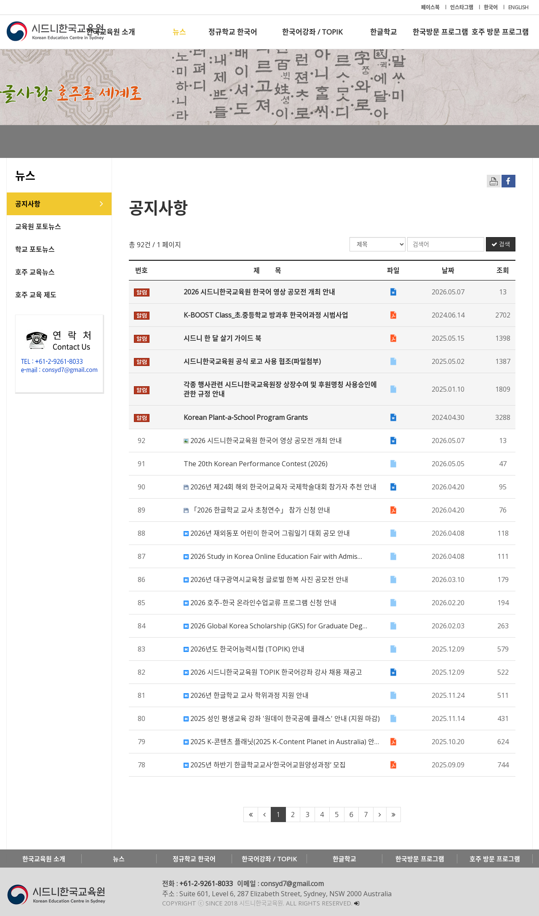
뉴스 (179, 32)
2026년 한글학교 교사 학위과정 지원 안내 (246, 695)
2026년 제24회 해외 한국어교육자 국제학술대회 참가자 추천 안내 (280, 486)
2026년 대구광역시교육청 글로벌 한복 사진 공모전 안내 (266, 579)
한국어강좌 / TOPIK (312, 32)
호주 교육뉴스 (35, 272)
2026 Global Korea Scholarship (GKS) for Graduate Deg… (275, 625)
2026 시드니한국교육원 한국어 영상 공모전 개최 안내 (263, 440)
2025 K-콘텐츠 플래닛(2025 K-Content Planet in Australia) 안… (281, 741)
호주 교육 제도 (35, 294)
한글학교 (383, 32)
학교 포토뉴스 (35, 249)
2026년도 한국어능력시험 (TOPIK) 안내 (244, 649)
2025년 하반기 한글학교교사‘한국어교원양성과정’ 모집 (265, 764)
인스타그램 (462, 7)
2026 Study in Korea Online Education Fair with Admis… (273, 556)
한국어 (491, 7)
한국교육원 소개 (110, 32)
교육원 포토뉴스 (38, 226)
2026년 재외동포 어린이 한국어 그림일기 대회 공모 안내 (267, 533)
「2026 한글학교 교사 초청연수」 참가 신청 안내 (257, 510)
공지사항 (27, 203)
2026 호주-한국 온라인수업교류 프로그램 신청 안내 (260, 602)
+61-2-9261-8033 (206, 883)
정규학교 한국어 (232, 32)
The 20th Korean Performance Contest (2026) (256, 463)
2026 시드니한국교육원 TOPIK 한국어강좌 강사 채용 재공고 (273, 672)
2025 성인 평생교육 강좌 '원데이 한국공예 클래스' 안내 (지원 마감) (282, 718)
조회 (502, 270)
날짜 (448, 270)
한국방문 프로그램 (440, 32)
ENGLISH (518, 7)
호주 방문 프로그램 (500, 32)
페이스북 (431, 7)
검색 (500, 244)
